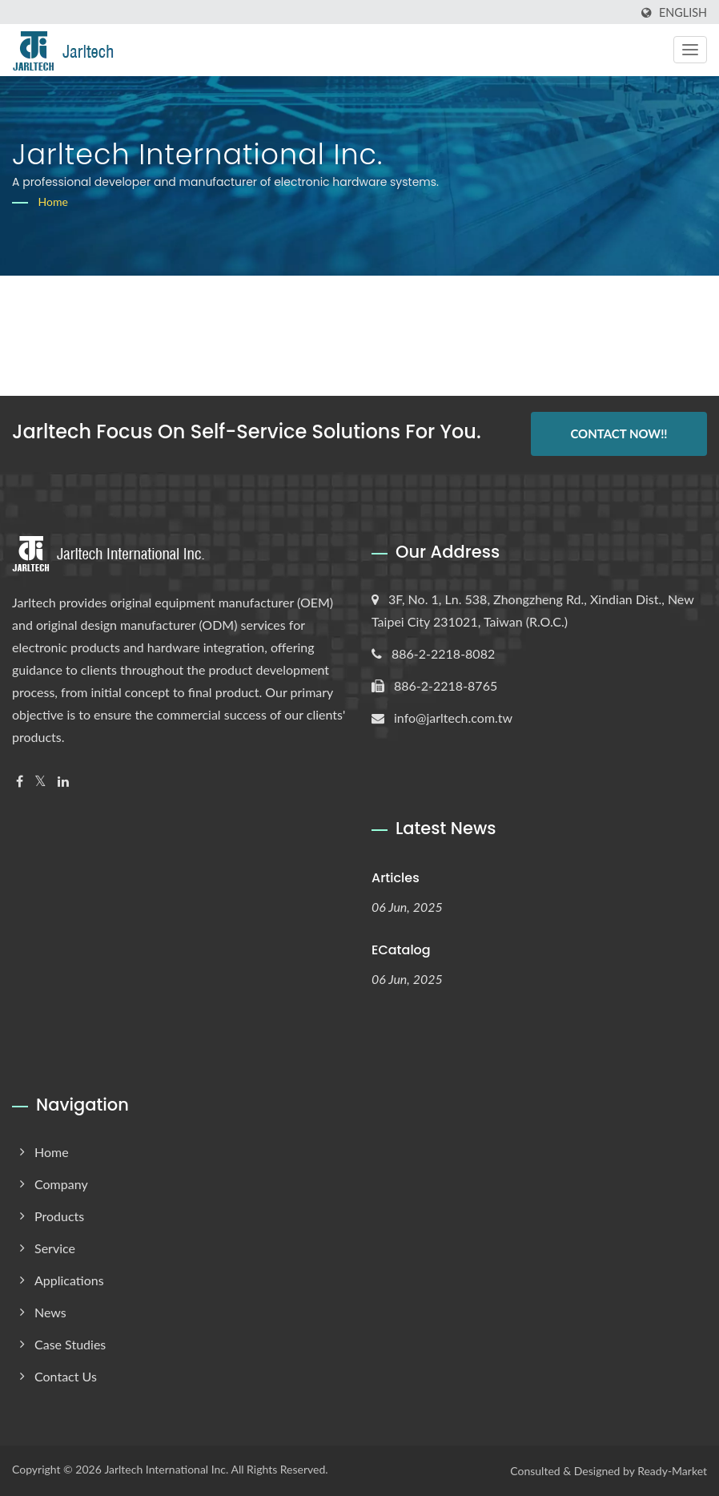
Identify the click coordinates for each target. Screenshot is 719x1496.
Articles (396, 878)
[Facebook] (19, 781)
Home (53, 201)
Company (61, 1184)
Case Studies (70, 1344)
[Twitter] (40, 781)
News (50, 1312)
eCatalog (401, 950)
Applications (69, 1280)
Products (59, 1216)
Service (54, 1248)
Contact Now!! (618, 433)
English (683, 12)
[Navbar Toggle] (690, 49)
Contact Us (65, 1376)
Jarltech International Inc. (166, 1469)
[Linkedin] (63, 781)
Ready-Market (672, 1471)
